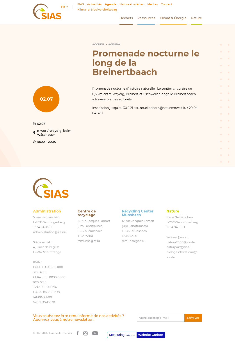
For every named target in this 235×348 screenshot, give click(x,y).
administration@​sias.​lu (49, 232)
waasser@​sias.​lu (177, 237)
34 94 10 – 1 (44, 227)
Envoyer (193, 317)
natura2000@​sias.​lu (180, 242)
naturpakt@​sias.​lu (179, 247)
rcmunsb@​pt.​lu (89, 241)
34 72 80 (87, 235)
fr (63, 6)
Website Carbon (150, 335)
